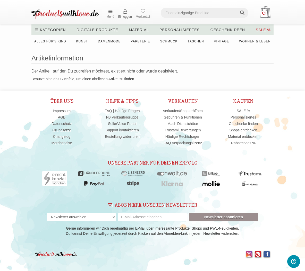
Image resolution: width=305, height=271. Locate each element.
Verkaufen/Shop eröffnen (183, 111)
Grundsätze (61, 130)
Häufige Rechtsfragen (182, 136)
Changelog (62, 136)
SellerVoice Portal (122, 124)
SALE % (263, 30)
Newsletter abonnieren (223, 217)
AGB (62, 117)
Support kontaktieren (122, 130)
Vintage (221, 41)
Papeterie (140, 41)
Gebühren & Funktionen (183, 117)
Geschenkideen (227, 30)
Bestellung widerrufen (122, 136)
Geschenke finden (243, 124)
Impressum (62, 111)
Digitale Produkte (97, 30)
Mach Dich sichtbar (182, 124)
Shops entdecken (243, 130)
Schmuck (169, 41)
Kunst (82, 41)
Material (139, 30)
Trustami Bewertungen (183, 130)
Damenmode (109, 41)
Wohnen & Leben (255, 41)
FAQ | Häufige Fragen (122, 111)
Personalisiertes (179, 30)
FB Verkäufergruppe (122, 117)
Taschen (196, 41)
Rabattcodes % (243, 143)
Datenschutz (62, 124)
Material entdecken (243, 136)
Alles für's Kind (50, 41)
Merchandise (61, 143)
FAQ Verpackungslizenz (183, 143)
